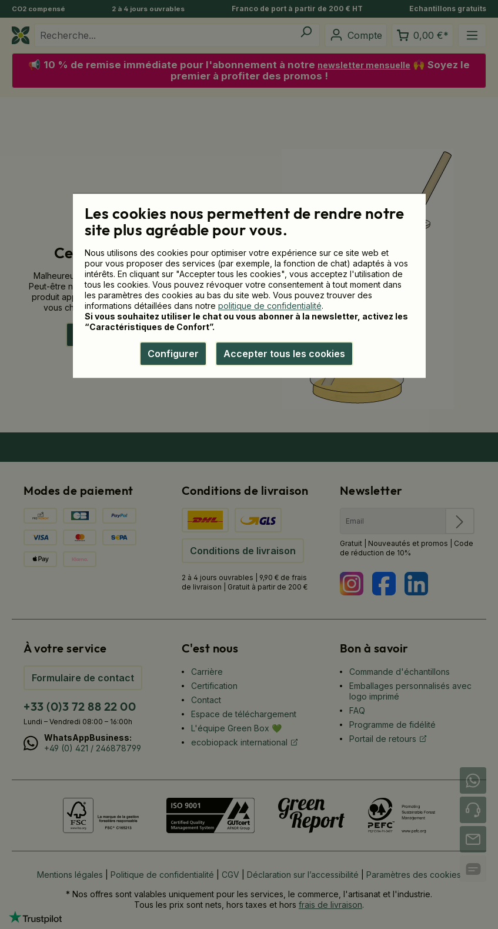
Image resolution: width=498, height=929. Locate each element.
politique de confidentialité (270, 306)
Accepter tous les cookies (284, 353)
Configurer (173, 353)
